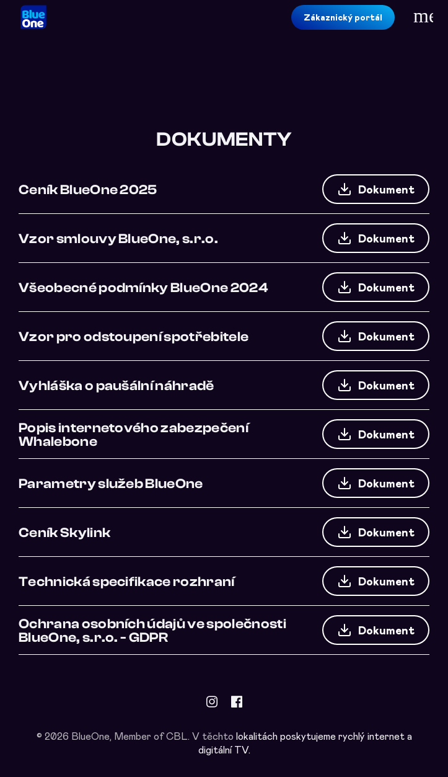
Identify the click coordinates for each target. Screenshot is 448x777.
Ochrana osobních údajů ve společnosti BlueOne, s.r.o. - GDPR (152, 630)
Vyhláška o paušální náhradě (116, 385)
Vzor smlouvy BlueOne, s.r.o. (118, 238)
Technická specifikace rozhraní (127, 581)
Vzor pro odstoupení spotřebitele (133, 336)
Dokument (376, 189)
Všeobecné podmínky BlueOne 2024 (143, 287)
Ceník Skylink (64, 532)
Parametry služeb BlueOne (111, 483)
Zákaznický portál (343, 17)
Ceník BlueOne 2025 (88, 189)
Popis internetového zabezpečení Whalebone (133, 434)
